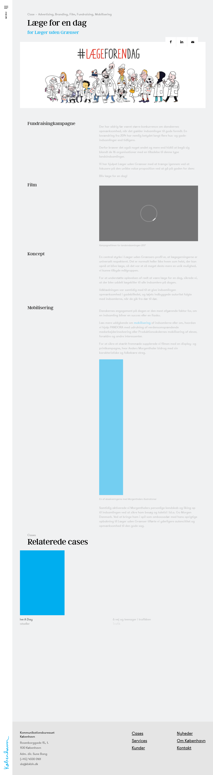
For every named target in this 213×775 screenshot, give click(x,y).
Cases (137, 733)
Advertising (45, 14)
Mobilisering (103, 14)
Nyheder (185, 733)
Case (30, 14)
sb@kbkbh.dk (29, 764)
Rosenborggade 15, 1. (34, 743)
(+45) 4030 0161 (30, 759)
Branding (61, 14)
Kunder (138, 747)
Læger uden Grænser (57, 32)
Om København (191, 740)
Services (139, 740)
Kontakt (184, 747)
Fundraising (85, 14)
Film (72, 14)
